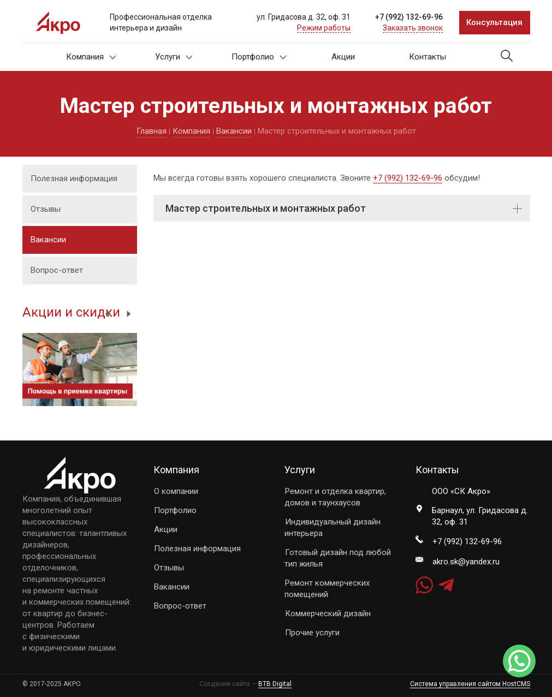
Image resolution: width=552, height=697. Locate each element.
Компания (91, 57)
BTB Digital (275, 684)
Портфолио (259, 57)
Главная (151, 131)
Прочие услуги (312, 633)
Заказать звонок (413, 27)
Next (129, 314)
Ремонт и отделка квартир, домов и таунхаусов (335, 497)
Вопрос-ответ (57, 270)
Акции (343, 57)
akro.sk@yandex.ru (466, 562)
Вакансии (234, 131)
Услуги (174, 57)
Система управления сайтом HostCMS (470, 684)
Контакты (427, 57)
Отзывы (46, 209)
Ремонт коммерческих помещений (327, 588)
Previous (107, 314)
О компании (176, 491)
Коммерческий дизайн (328, 613)
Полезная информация (74, 178)
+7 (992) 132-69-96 (409, 17)
